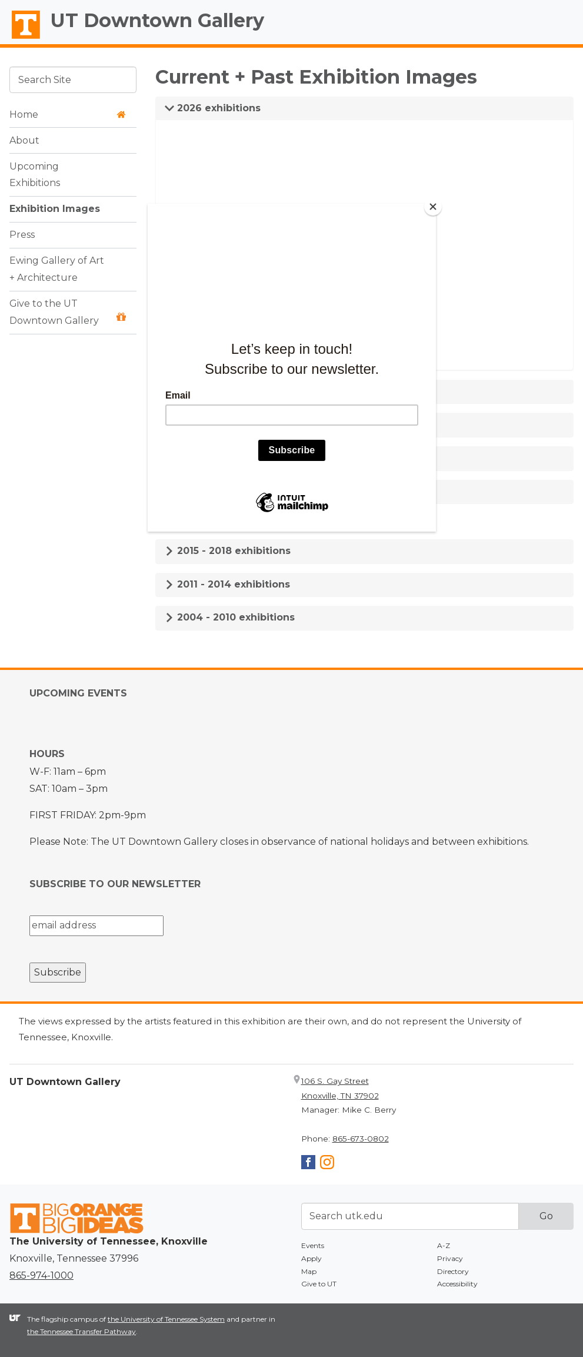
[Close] (433, 206)
